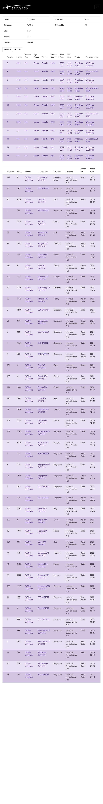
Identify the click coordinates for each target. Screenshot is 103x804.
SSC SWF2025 (43, 210)
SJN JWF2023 (43, 454)
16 (8, 156)
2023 (53, 88)
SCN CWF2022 (43, 619)
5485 (18, 63)
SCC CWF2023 (43, 487)
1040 (18, 105)
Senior (36, 63)
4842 (18, 80)
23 (8, 130)
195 (17, 139)
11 (8, 139)
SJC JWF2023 (43, 498)
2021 (53, 139)
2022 (53, 114)
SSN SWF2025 (43, 188)
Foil (26, 63)
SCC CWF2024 (43, 343)
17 (8, 147)
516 (17, 156)
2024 (53, 63)
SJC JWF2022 (43, 675)
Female (45, 63)
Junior (36, 80)
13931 (18, 72)
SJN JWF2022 (43, 608)
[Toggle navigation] (97, 7)
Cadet (36, 72)
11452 (18, 88)
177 (17, 130)
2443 (18, 122)
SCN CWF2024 (43, 310)
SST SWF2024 (43, 354)
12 (8, 105)
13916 (18, 114)
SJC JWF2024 (43, 332)
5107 (18, 97)
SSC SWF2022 (43, 597)
